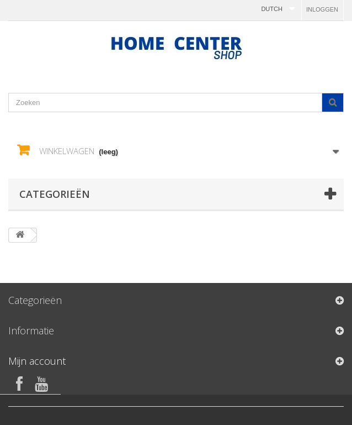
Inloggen (322, 9)
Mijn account (37, 361)
